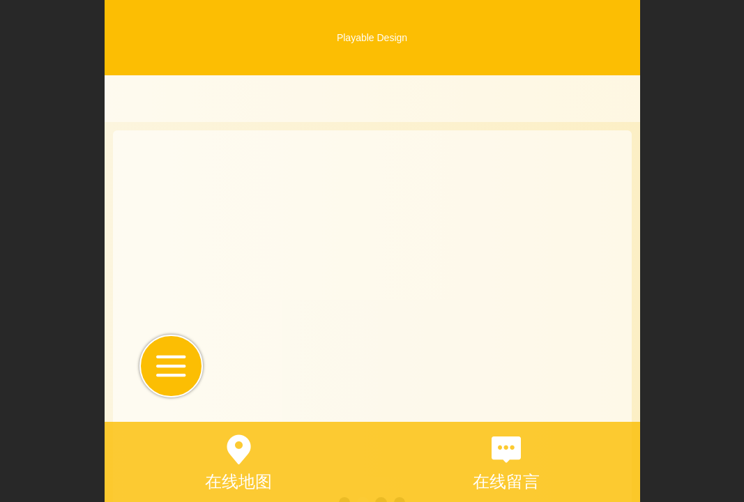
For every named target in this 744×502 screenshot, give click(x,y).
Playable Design (372, 37)
